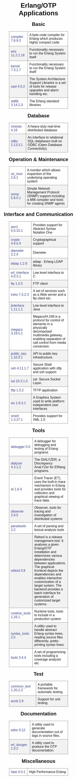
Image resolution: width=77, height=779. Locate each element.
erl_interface (20, 272)
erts (13, 51)
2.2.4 (14, 254)
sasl (14, 86)
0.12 (22, 730)
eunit (14, 701)
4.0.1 (21, 772)
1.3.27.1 (17, 419)
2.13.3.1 (17, 145)
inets (14, 294)
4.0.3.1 (16, 276)
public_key (18, 353)
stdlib (14, 101)
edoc (14, 730)
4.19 (14, 130)
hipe (14, 772)
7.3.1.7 (16, 70)
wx (13, 403)
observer (17, 511)
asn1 (14, 227)
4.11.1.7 (23, 368)
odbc (14, 141)
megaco (17, 329)
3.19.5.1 (17, 333)
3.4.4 (22, 657)
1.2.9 (23, 263)
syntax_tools (20, 633)
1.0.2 (20, 390)
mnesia (16, 126)
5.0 (28, 447)
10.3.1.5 (22, 381)
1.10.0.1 (17, 357)
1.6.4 (18, 489)
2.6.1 (14, 177)
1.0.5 (19, 283)
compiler (17, 37)
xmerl (15, 416)
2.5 (13, 637)
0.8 (23, 570)
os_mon (17, 174)
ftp (13, 283)
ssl (13, 381)
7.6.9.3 (16, 40)
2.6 (21, 701)
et (12, 489)
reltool (15, 570)
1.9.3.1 (21, 403)
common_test (21, 686)
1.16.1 (15, 617)
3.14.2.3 (17, 105)
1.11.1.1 (17, 309)
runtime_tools (21, 613)
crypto (15, 239)
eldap (15, 263)
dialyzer (16, 463)
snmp (15, 194)
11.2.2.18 (18, 55)
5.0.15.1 (17, 230)
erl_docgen (19, 744)
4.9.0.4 (16, 243)
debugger (18, 447)
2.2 (13, 530)
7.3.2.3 (24, 294)
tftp (13, 390)
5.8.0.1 (16, 198)
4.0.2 (21, 86)
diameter (17, 250)
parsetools (18, 526)
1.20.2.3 (17, 690)
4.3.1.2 (16, 467)
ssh (13, 368)
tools (14, 657)
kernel (15, 66)
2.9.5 (14, 515)
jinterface (17, 305)
